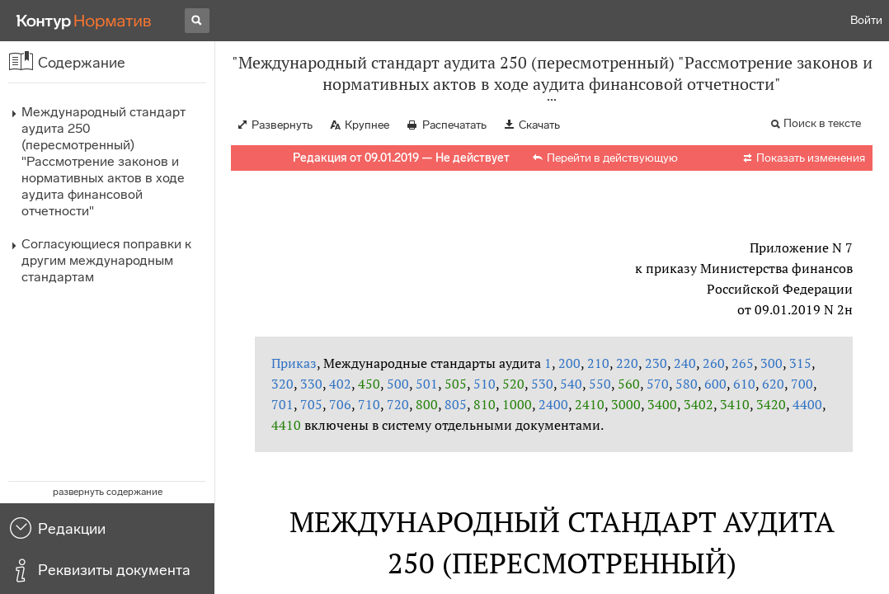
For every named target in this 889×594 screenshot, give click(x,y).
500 (398, 384)
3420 (771, 404)
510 (484, 384)
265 (742, 363)
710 (369, 404)
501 (427, 384)
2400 (553, 404)
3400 (662, 404)
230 (656, 363)
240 (685, 363)
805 (455, 404)
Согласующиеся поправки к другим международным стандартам (106, 260)
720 (398, 404)
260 (714, 363)
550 (600, 384)
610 (744, 384)
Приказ (294, 363)
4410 (286, 425)
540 (571, 384)
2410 (589, 404)
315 (800, 363)
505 (455, 384)
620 (773, 384)
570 (658, 384)
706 (340, 404)
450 (369, 384)
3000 (626, 404)
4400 (807, 404)
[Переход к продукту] (84, 20)
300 (771, 363)
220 (627, 363)
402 (340, 384)
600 (715, 384)
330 (311, 384)
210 (598, 363)
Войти (866, 20)
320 (282, 384)
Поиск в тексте (822, 123)
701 (282, 404)
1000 (517, 404)
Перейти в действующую (612, 158)
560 (629, 384)
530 (542, 384)
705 (311, 404)
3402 (698, 404)
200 (569, 363)
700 (802, 384)
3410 (735, 404)
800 (427, 404)
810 (484, 404)
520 (513, 384)
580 (686, 384)
